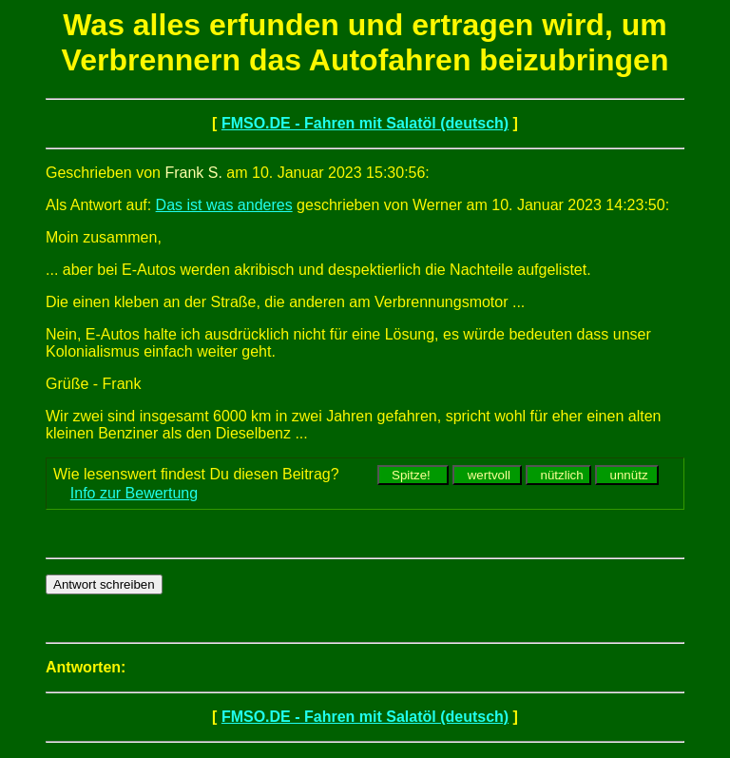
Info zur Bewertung (134, 493)
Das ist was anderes (224, 205)
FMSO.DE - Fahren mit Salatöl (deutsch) (365, 123)
